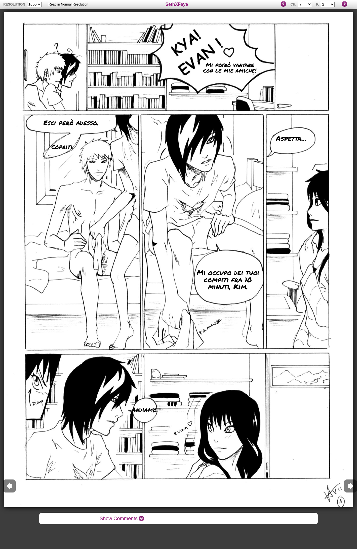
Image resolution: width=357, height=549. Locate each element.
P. (317, 4)
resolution (14, 4)
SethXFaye (176, 4)
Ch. (293, 4)
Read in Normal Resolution (68, 4)
